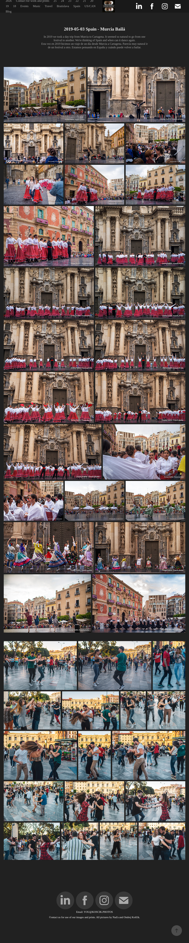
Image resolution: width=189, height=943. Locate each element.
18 (14, 6)
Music (37, 6)
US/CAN (89, 6)
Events (24, 6)
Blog (9, 11)
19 (7, 6)
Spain (76, 6)
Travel (49, 6)
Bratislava (63, 6)
